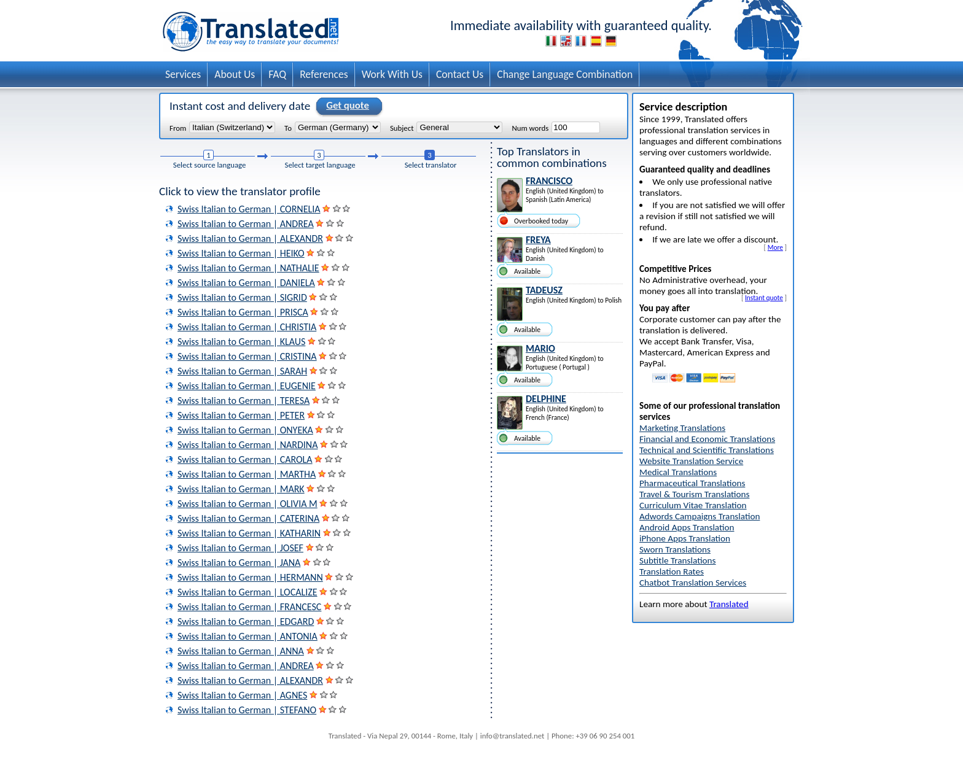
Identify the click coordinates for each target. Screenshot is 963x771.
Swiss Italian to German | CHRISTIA (246, 327)
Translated (729, 604)
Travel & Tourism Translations (694, 494)
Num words (530, 127)
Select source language (209, 164)
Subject (401, 127)
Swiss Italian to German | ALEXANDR (250, 238)
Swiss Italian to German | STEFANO (246, 710)
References (324, 74)
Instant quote (764, 297)
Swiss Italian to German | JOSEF (240, 548)
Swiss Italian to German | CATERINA (248, 518)
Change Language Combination (565, 74)
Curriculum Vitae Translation (693, 505)
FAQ (277, 74)
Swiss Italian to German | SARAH (242, 371)
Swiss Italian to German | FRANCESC (249, 607)
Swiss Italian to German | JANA (238, 562)
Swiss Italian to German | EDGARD (245, 621)
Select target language (320, 164)
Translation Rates (671, 571)
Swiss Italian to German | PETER (241, 415)
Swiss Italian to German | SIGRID (242, 297)
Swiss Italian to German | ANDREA (245, 224)
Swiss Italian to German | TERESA (243, 400)
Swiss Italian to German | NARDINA (247, 445)
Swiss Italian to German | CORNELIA (249, 209)
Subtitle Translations (677, 560)
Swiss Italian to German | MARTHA (246, 474)
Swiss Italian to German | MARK (241, 489)
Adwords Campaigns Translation (699, 516)
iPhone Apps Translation (684, 538)
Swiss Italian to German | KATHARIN (249, 533)
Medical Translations (678, 472)
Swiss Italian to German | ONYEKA (245, 430)
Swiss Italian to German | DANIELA (246, 283)
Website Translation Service (691, 461)
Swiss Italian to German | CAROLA (245, 459)
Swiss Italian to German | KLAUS (241, 341)
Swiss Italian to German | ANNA (240, 651)
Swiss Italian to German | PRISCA (242, 312)
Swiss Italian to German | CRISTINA (247, 356)
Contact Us (459, 74)
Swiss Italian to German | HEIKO (241, 253)
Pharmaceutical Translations (692, 483)
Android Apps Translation (686, 527)
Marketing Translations (682, 427)
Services (183, 74)
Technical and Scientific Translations (706, 449)
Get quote (345, 106)
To (288, 127)
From (178, 127)
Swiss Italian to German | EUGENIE (246, 386)
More (775, 247)
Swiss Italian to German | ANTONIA (247, 636)
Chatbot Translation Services (692, 582)
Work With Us (392, 74)
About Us (234, 74)
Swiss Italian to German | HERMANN (250, 577)
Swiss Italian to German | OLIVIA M (247, 503)
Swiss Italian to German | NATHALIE (248, 268)
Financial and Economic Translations (707, 438)
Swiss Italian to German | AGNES (242, 695)
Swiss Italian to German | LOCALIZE (247, 592)
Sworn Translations (675, 549)
